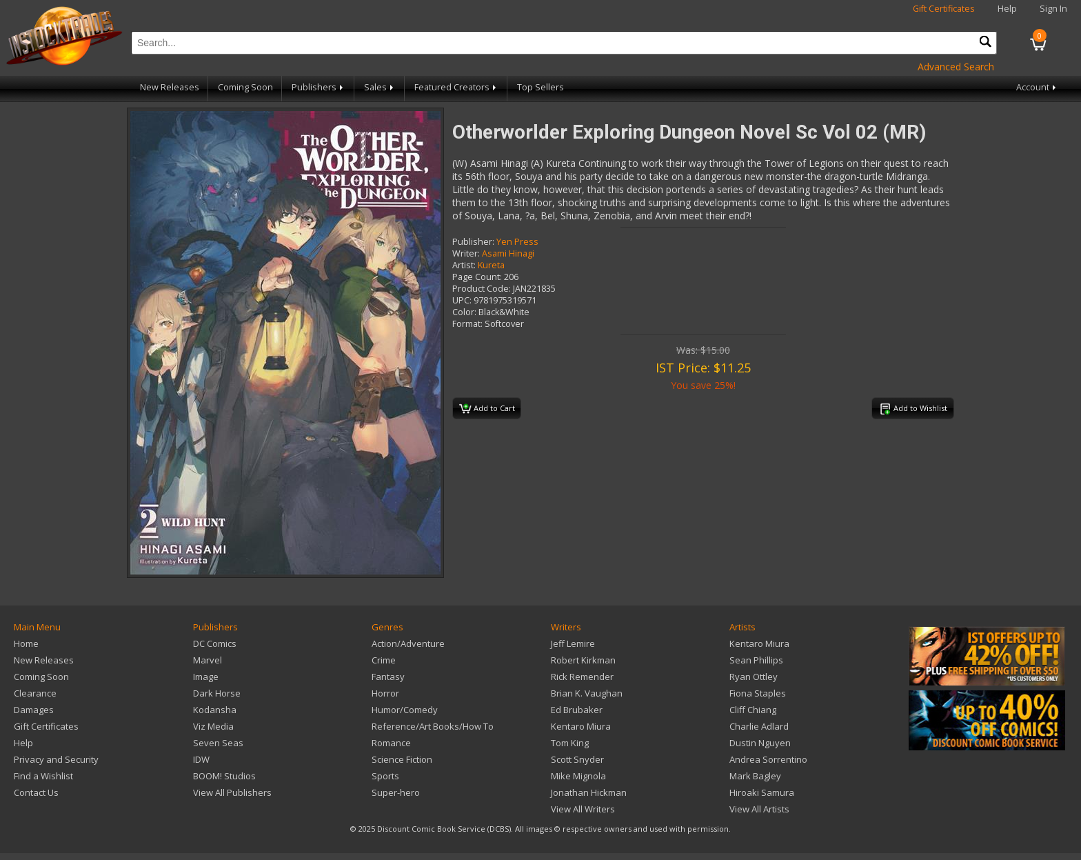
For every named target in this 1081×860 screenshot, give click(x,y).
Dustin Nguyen (760, 743)
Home (26, 643)
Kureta (491, 265)
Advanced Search (956, 66)
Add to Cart (487, 409)
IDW (201, 759)
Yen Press (517, 242)
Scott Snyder (577, 759)
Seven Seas (218, 743)
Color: (464, 312)
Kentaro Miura (581, 726)
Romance (391, 743)
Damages (34, 709)
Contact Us (36, 792)
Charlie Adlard (759, 726)
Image (206, 676)
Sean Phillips (756, 660)
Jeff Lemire (573, 643)
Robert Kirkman (583, 660)
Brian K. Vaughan (587, 693)
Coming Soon (245, 87)
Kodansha (214, 709)
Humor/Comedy (405, 709)
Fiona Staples (757, 693)
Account (1037, 87)
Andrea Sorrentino (768, 759)
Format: (467, 324)
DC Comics (214, 643)
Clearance (35, 693)
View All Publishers (232, 792)
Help (1007, 8)
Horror (385, 693)
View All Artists (759, 809)
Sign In (1053, 8)
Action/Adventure (408, 643)
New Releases (169, 87)
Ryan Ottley (753, 676)
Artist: (464, 265)
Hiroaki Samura (761, 792)
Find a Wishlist (43, 776)
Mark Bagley (755, 776)
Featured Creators (456, 87)
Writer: (466, 253)
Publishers (318, 87)
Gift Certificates (944, 8)
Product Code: (481, 288)
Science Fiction (402, 759)
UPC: (462, 300)
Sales (380, 87)
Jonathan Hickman (589, 792)
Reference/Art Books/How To (433, 726)
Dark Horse (217, 693)
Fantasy (388, 676)
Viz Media (213, 726)
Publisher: (473, 242)
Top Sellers (540, 87)
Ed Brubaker (577, 709)
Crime (384, 660)
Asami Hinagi (508, 253)
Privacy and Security (56, 759)
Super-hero (396, 792)
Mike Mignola (578, 776)
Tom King (570, 743)
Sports (385, 776)
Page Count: (477, 277)
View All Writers (583, 809)
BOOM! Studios (224, 776)
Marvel (207, 660)
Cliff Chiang (752, 709)
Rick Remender (582, 676)
